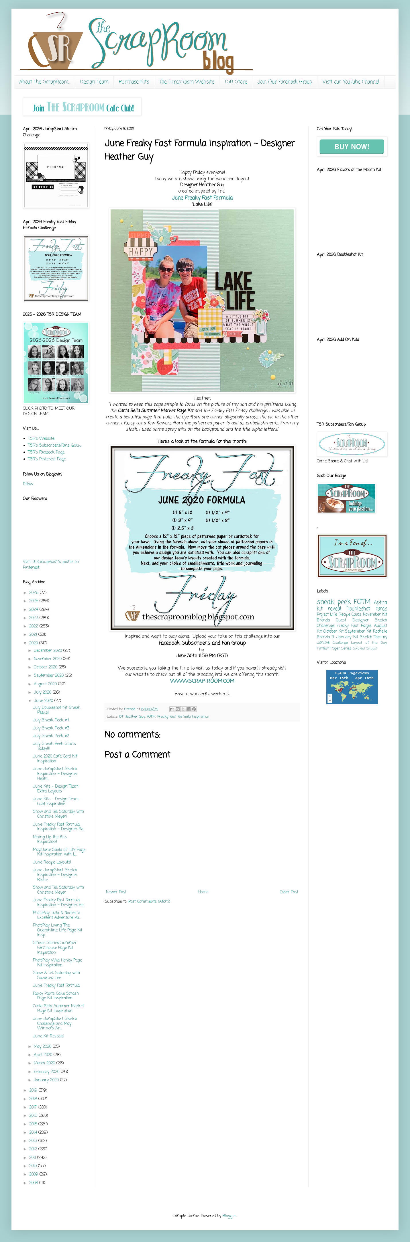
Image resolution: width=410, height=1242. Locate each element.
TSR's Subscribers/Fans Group (54, 446)
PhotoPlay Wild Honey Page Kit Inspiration (57, 963)
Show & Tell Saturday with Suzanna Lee (56, 975)
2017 (33, 1107)
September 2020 (49, 676)
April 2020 (44, 1055)
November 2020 (48, 659)
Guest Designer (352, 620)
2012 (33, 1149)
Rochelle (380, 632)
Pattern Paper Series (334, 648)
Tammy (380, 637)
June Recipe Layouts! (52, 863)
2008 (34, 1183)
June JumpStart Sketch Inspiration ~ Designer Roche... (55, 875)
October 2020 (46, 667)
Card (356, 648)
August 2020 (46, 684)
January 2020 (47, 1080)
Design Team (94, 82)
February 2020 (47, 1072)
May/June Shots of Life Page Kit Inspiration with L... (59, 852)
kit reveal (329, 609)
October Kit (333, 632)
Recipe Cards (350, 615)
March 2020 (45, 1063)
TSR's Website (41, 439)
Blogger (229, 1216)
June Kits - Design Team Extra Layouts (56, 789)
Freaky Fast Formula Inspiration (183, 716)
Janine (323, 643)
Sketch (366, 637)
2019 (34, 1091)
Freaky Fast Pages (354, 626)
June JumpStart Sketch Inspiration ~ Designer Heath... (55, 774)
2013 (33, 1141)
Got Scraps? (368, 648)
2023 (34, 618)
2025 (34, 601)
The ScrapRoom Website (186, 82)
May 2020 (43, 1047)
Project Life (327, 615)
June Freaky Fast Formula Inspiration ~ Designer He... (59, 902)
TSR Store (236, 82)
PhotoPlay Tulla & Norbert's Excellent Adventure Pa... (57, 915)
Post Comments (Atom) (149, 902)
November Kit (375, 615)
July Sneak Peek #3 (51, 728)
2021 (33, 635)
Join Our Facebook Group (285, 82)
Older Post (289, 892)
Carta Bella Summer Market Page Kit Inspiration (58, 1008)
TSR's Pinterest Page (47, 459)
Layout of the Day (369, 642)
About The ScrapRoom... (44, 82)
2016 (34, 1116)
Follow (28, 484)
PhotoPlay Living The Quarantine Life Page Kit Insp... (57, 930)
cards (381, 609)
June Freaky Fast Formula (202, 198)
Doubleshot (358, 609)
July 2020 (43, 693)
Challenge (340, 642)
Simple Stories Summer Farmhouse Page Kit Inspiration (54, 948)
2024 (34, 610)
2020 (34, 643)
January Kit (347, 637)
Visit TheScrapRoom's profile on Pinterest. (51, 565)
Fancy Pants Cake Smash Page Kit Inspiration (56, 996)
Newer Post (116, 892)
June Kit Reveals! (48, 1036)
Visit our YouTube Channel (351, 82)
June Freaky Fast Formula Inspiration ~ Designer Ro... (59, 827)
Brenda (323, 620)
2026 (34, 593)
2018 (33, 1099)
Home (203, 892)
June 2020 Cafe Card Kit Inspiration (55, 759)
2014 (33, 1133)
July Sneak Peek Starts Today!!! (54, 746)
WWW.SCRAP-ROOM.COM (202, 681)
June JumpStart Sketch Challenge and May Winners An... (55, 1024)
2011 (33, 1158)
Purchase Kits (134, 82)
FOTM (151, 716)
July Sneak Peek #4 (51, 720)
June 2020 (44, 701)
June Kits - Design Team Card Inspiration (56, 801)
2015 (33, 1124)
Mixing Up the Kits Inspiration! (50, 839)
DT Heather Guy (132, 716)
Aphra (380, 602)
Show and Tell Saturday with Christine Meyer (58, 890)
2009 (34, 1175)
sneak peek (334, 602)
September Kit (358, 632)
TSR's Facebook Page (46, 453)
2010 (33, 1166)
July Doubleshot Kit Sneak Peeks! (56, 710)
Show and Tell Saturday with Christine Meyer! (58, 814)
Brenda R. (326, 637)
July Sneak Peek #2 (51, 736)
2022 (34, 626)
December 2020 (48, 651)
